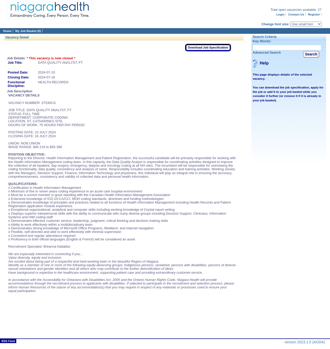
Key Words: (262, 41)
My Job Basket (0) (28, 31)
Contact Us (296, 14)
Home (7, 31)
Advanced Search (267, 52)
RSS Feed (8, 341)
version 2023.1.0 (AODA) (305, 342)
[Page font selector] (305, 24)
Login (280, 14)
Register (314, 14)
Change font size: (275, 24)
